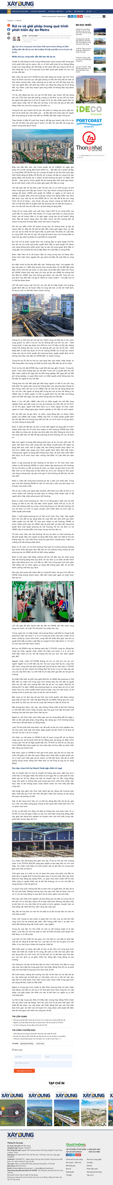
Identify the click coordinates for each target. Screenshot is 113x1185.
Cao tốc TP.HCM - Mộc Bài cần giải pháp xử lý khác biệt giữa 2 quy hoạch (83, 69)
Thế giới (69, 1175)
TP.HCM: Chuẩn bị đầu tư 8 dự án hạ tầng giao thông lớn (84, 59)
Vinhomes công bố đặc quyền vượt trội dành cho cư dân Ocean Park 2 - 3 (37, 1039)
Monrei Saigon (86, 155)
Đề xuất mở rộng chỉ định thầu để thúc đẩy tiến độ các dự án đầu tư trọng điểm (39, 1036)
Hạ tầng (69, 11)
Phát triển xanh (92, 1169)
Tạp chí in (90, 1175)
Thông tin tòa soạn (15, 1143)
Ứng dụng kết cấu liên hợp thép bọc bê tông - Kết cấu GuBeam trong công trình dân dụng (83, 41)
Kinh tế (68, 1169)
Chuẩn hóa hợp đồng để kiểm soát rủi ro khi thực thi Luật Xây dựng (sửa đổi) (83, 31)
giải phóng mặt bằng (26, 1043)
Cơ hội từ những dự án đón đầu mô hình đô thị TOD (30, 1025)
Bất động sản (79, 11)
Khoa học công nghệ (38, 11)
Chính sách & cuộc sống (20, 11)
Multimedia (70, 1172)
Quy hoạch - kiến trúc (56, 11)
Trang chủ (10, 20)
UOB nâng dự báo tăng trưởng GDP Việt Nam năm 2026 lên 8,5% (34, 1034)
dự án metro (40, 1043)
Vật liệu (89, 11)
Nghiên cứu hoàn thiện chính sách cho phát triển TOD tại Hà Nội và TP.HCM (38, 1022)
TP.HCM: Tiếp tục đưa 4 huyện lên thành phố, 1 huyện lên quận (83, 50)
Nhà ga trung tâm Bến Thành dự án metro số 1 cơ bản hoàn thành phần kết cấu (39, 1020)
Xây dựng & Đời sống (94, 1172)
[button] (95, 11)
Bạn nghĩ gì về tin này (24, 1071)
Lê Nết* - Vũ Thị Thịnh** (47, 38)
